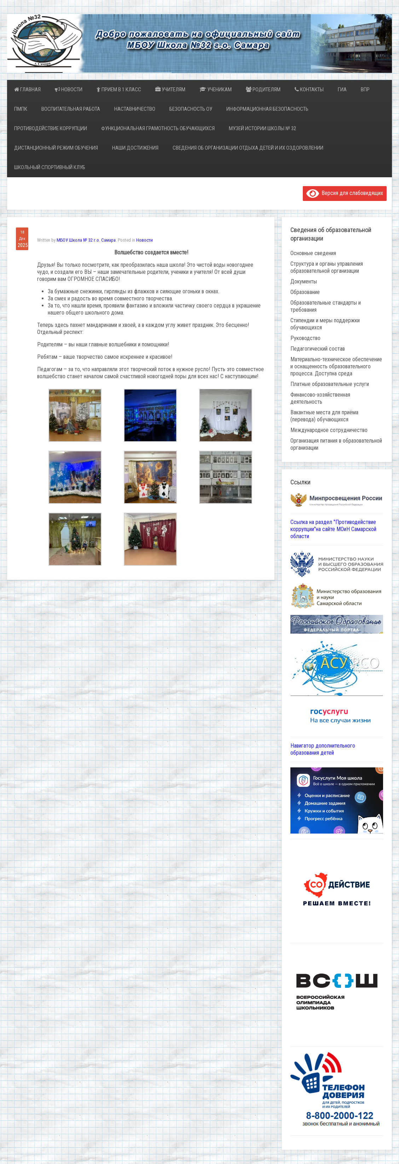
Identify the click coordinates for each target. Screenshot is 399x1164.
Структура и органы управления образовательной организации (326, 267)
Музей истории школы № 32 (262, 128)
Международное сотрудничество (329, 430)
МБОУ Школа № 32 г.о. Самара (86, 240)
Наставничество (134, 109)
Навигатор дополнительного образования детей (322, 749)
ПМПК (20, 109)
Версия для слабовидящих (344, 193)
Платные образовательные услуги (329, 384)
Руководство (305, 338)
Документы (303, 281)
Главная (27, 89)
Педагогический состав (317, 348)
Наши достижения (135, 148)
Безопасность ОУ (190, 109)
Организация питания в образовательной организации (336, 444)
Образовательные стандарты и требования (325, 306)
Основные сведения (313, 253)
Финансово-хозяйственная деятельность (320, 398)
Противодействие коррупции (50, 128)
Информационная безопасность (267, 109)
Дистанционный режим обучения (56, 148)
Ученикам (216, 89)
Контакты (309, 89)
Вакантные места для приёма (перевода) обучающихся (324, 416)
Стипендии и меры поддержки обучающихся (325, 324)
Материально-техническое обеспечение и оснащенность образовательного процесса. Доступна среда (336, 366)
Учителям (170, 89)
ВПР (365, 89)
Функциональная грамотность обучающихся (158, 128)
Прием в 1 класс (119, 89)
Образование (305, 292)
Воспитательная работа (70, 109)
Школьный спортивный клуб (49, 167)
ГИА (342, 89)
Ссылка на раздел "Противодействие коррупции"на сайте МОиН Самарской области (333, 529)
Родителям (263, 89)
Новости (68, 89)
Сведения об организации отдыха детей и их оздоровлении (248, 148)
